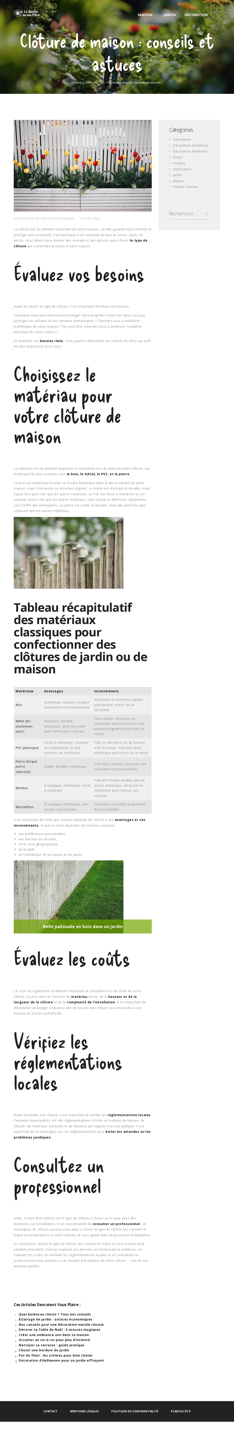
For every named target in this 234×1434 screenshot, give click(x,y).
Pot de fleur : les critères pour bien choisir (56, 1355)
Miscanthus (25, 807)
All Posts (91, 82)
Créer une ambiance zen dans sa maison (54, 1335)
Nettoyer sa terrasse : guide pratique (52, 1345)
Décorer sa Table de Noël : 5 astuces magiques (60, 1329)
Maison (178, 179)
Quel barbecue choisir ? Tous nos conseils (55, 1314)
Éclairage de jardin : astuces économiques (56, 1319)
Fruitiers (179, 162)
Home (77, 82)
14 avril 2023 (90, 218)
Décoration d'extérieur (54, 218)
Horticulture (182, 168)
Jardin (177, 174)
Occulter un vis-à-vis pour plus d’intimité (55, 1340)
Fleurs (177, 156)
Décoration (24, 218)
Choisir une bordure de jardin (44, 1350)
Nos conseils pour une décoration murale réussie (62, 1324)
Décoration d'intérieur (190, 151)
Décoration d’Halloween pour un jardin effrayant (61, 1360)
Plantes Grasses (185, 185)
